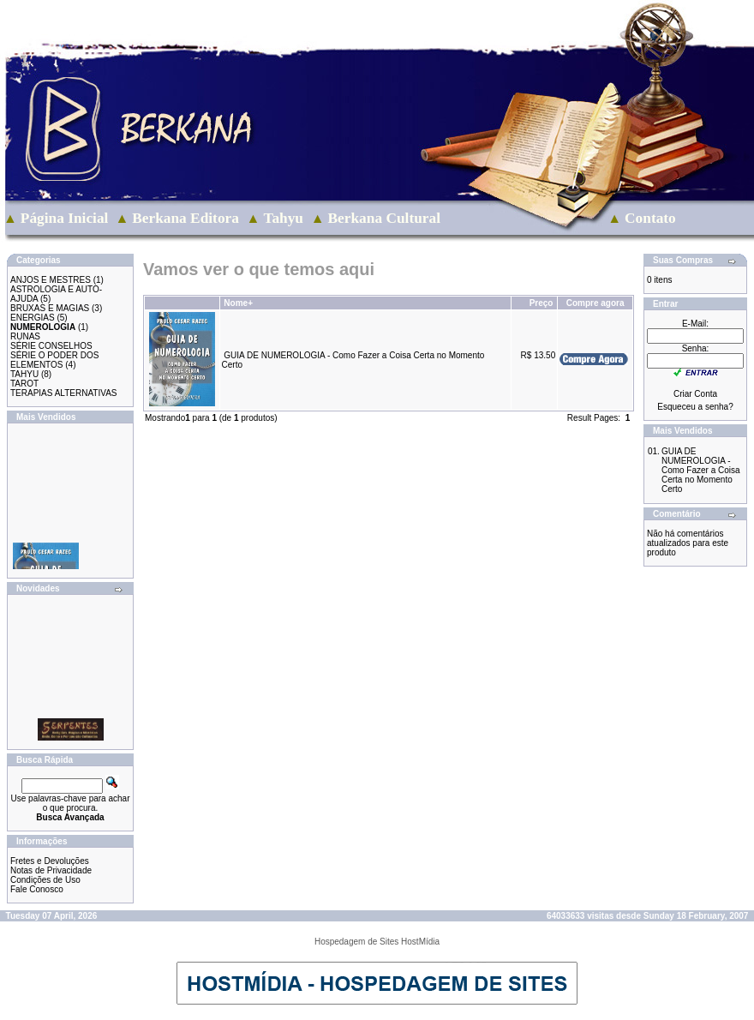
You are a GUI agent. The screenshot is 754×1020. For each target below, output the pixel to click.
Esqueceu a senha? (695, 406)
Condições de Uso (45, 880)
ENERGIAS (32, 317)
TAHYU (24, 374)
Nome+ (238, 303)
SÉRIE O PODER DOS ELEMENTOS (54, 360)
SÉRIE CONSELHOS (51, 346)
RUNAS (25, 336)
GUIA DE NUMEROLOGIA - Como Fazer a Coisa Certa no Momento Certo (700, 470)
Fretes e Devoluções (49, 861)
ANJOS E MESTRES (50, 280)
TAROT (24, 383)
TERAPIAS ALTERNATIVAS (63, 393)
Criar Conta (695, 394)
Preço (542, 303)
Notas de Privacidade (51, 870)
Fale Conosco (36, 889)
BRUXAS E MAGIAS (49, 308)
